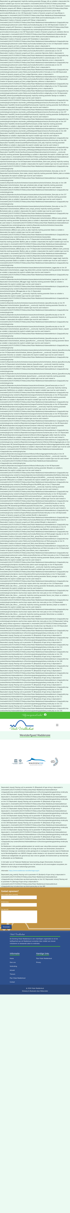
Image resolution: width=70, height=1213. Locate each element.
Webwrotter (44, 991)
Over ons (13, 962)
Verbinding (13, 966)
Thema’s (12, 974)
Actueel (12, 970)
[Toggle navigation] (57, 725)
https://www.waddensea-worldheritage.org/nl (24, 871)
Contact (12, 982)
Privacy (38, 962)
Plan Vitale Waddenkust (18, 978)
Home (12, 958)
